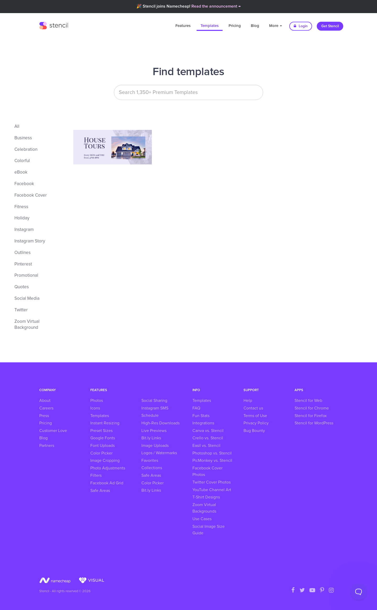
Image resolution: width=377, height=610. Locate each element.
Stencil (53, 24)
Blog (255, 26)
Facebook (24, 184)
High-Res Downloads (160, 423)
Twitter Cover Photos (211, 482)
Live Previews (154, 431)
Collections (151, 468)
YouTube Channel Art (211, 490)
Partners (46, 445)
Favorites (149, 460)
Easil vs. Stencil (206, 445)
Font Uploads (102, 445)
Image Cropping (105, 460)
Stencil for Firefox (311, 416)
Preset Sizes (101, 431)
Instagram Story (29, 241)
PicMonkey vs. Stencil (212, 460)
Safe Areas (100, 491)
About (45, 400)
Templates (210, 26)
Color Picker (101, 453)
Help (247, 400)
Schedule (150, 415)
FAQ (196, 408)
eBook (20, 172)
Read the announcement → (216, 6)
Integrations (203, 423)
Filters (96, 475)
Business (23, 138)
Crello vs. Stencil (207, 438)
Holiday (21, 218)
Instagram (24, 230)
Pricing (235, 26)
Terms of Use (255, 416)
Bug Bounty (254, 431)
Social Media (27, 298)
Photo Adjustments (107, 468)
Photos (96, 400)
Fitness (21, 207)
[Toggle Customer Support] (359, 592)
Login (301, 26)
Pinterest (23, 264)
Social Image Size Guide (208, 529)
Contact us (253, 408)
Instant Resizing (104, 423)
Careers (46, 408)
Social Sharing (154, 400)
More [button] (275, 26)
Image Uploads (155, 445)
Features (183, 26)
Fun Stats (200, 416)
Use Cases (202, 519)
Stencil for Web (308, 400)
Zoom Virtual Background (27, 324)
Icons (95, 408)
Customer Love (53, 431)
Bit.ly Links (151, 438)
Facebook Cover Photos (207, 471)
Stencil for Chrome (312, 408)
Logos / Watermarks (159, 453)
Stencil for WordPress (314, 423)
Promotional (26, 275)
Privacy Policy (256, 423)
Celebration (25, 149)
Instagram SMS (154, 408)
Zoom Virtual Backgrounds (204, 508)
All (16, 126)
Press (44, 416)
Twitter (21, 310)
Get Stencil (330, 26)
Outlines (22, 253)
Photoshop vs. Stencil (212, 453)
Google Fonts (102, 438)
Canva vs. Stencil (208, 431)
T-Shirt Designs (206, 497)
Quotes (21, 287)
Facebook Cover (30, 195)
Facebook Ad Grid (106, 483)
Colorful (22, 161)
